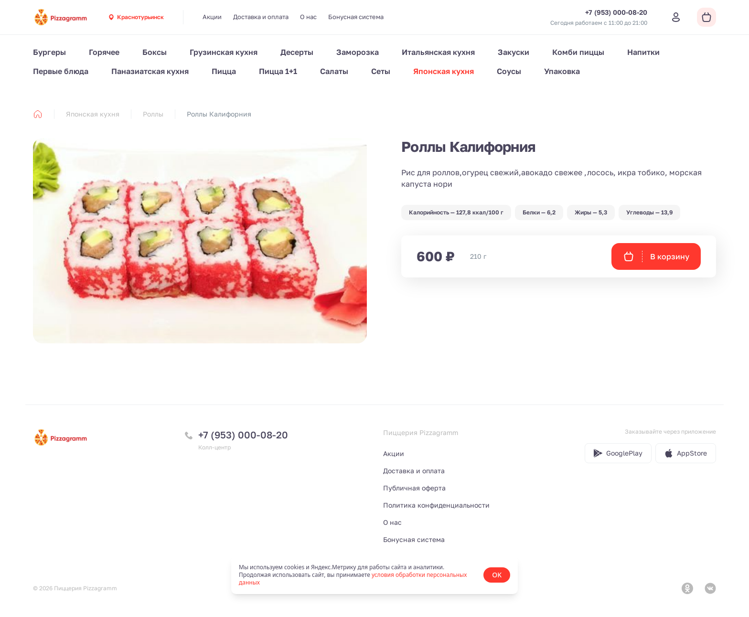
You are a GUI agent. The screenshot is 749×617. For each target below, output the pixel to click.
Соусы (509, 71)
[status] (374, 575)
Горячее (104, 52)
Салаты (334, 71)
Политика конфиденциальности (436, 505)
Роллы (153, 114)
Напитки (643, 52)
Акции (212, 17)
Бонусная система (356, 17)
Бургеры (49, 52)
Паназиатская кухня (150, 71)
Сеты (380, 71)
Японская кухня (443, 71)
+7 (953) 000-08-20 (243, 434)
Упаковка (562, 71)
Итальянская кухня (438, 52)
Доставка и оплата (261, 17)
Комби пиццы (578, 52)
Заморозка (357, 52)
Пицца (224, 71)
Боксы (154, 52)
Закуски (513, 52)
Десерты (296, 52)
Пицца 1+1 (278, 71)
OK (497, 574)
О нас (308, 17)
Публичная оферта (414, 488)
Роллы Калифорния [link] (219, 114)
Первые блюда (60, 71)
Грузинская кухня (223, 52)
